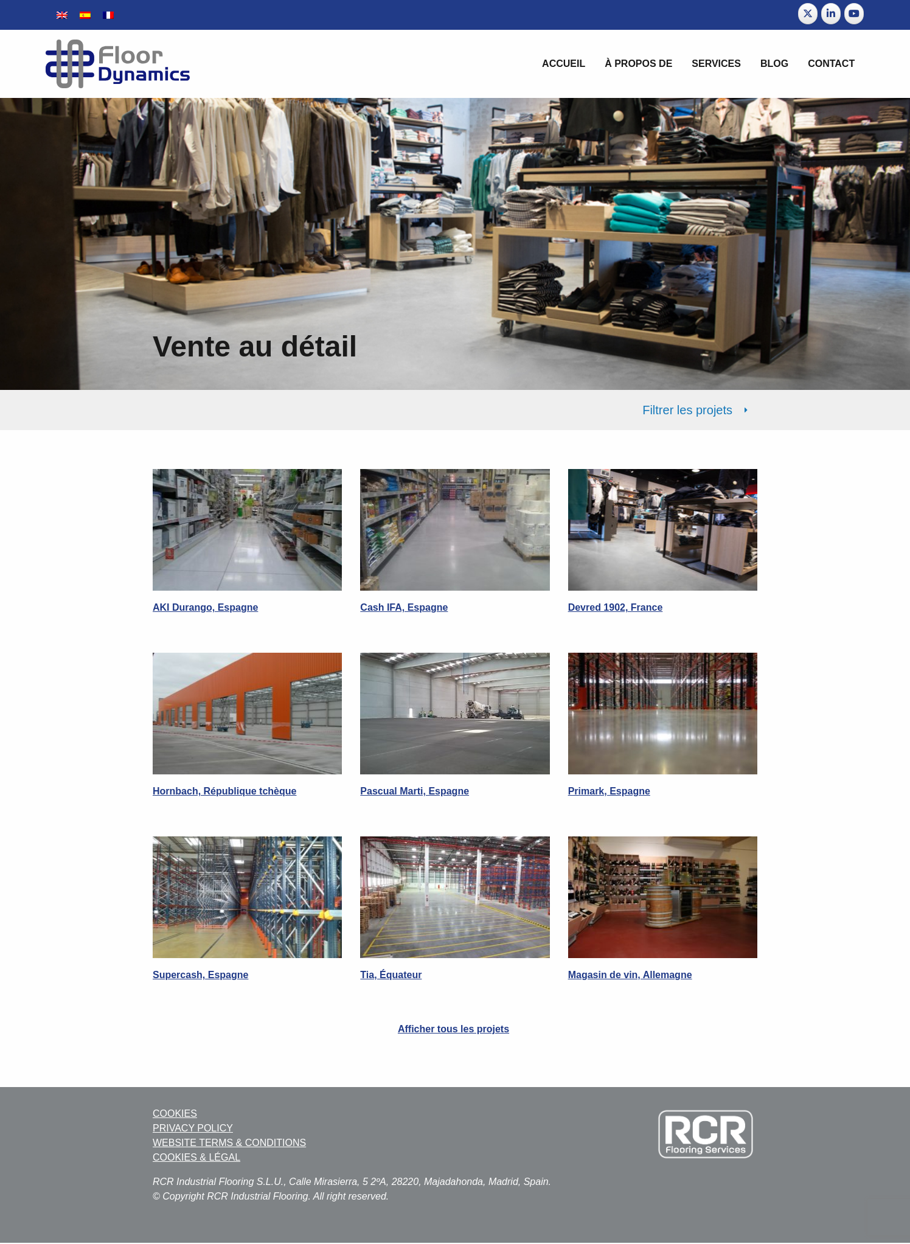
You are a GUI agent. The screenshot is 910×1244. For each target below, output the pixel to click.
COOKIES (175, 1113)
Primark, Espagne (609, 791)
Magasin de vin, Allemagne (630, 975)
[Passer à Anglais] (62, 15)
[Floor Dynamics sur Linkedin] (831, 13)
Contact (831, 63)
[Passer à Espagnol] (85, 15)
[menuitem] (563, 64)
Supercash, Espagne (200, 975)
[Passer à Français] (108, 15)
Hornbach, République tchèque (224, 791)
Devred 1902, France (615, 607)
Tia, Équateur (391, 975)
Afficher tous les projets (453, 1029)
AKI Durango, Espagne (205, 607)
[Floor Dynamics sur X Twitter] (808, 13)
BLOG (774, 63)
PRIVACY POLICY (193, 1128)
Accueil (563, 63)
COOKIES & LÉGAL (196, 1157)
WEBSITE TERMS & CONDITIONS (229, 1143)
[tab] (455, 410)
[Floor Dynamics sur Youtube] (854, 13)
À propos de (638, 63)
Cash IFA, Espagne (404, 607)
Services (716, 63)
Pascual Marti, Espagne (414, 791)
